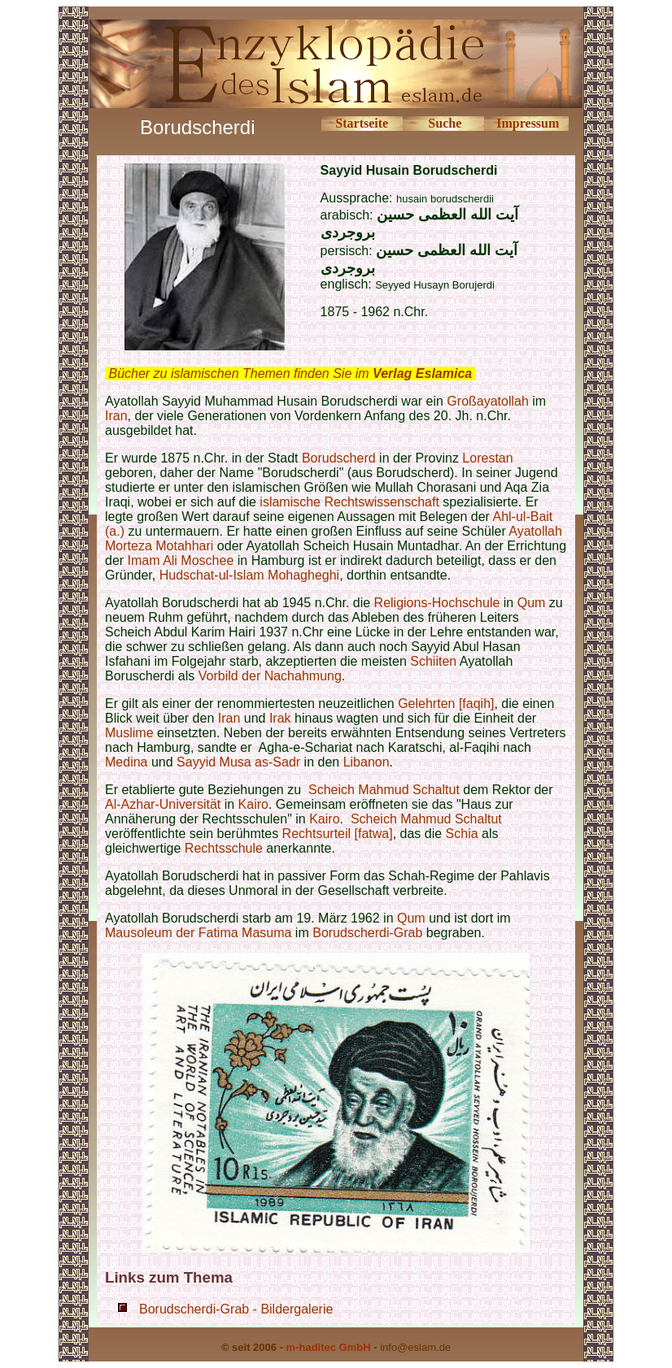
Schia (462, 833)
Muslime (129, 733)
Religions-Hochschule (437, 603)
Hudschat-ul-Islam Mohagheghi (249, 575)
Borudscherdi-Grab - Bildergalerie (236, 1309)
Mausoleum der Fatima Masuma (198, 933)
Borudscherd (339, 458)
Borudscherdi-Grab (367, 933)
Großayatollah (488, 401)
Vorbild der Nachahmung (270, 676)
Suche (444, 123)
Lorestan (487, 458)
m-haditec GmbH (328, 1347)
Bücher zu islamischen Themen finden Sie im (290, 373)
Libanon (366, 762)
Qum (531, 603)
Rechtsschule (224, 848)
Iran (116, 416)
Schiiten (433, 661)
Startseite (361, 123)
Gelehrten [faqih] (446, 703)
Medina (126, 762)
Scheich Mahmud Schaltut (384, 790)
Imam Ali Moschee (181, 560)
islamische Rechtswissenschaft (349, 502)
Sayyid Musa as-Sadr (238, 762)
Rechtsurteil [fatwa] (337, 833)
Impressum (527, 123)
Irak (280, 718)
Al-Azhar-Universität (162, 804)
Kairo (253, 804)
